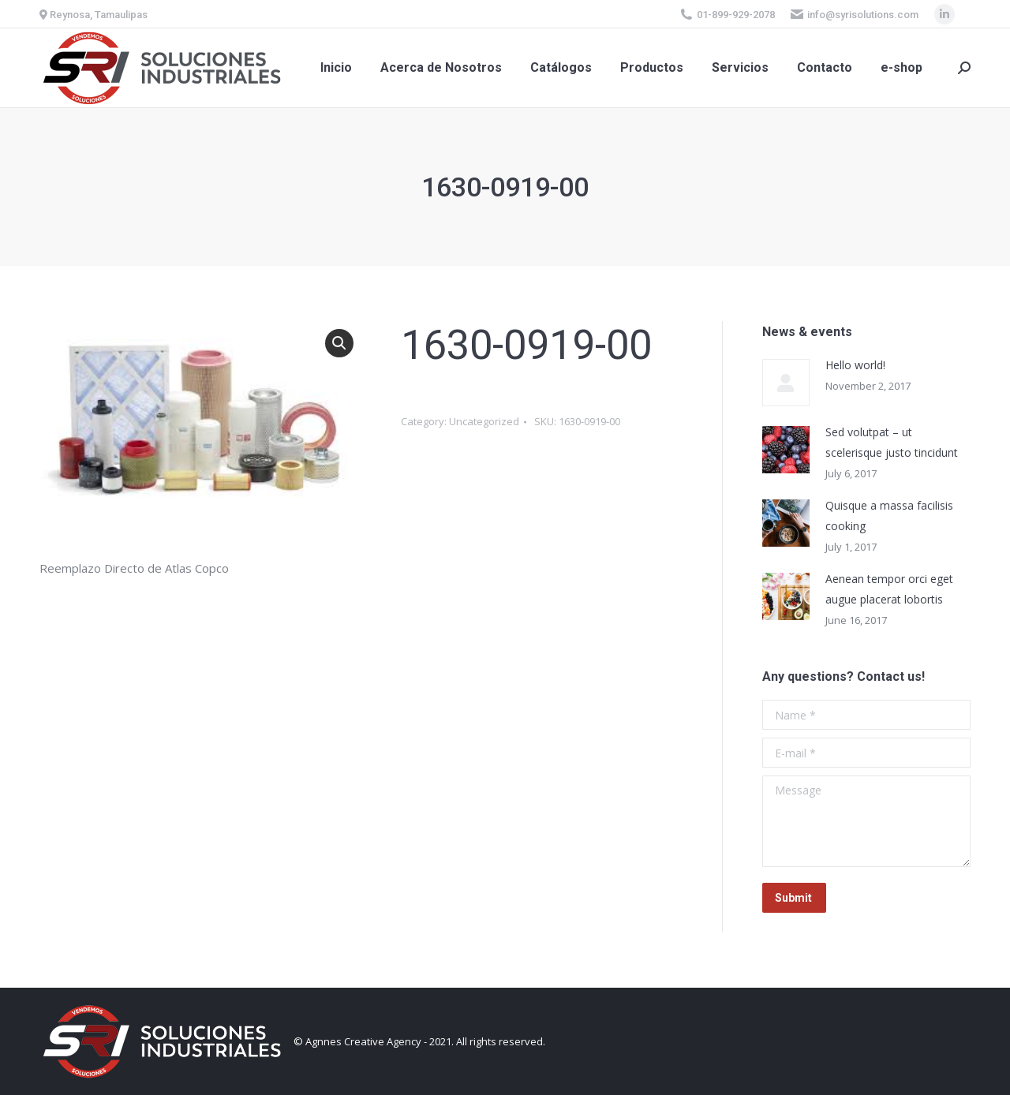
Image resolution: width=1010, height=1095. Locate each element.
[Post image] (786, 382)
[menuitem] (336, 67)
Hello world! (855, 364)
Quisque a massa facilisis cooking (889, 515)
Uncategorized (484, 421)
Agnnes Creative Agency (363, 1041)
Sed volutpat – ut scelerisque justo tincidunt (891, 442)
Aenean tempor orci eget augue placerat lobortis (889, 589)
